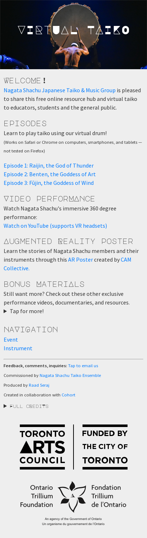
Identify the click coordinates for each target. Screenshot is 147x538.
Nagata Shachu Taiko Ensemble (70, 375)
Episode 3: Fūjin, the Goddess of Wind (49, 182)
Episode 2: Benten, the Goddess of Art (50, 174)
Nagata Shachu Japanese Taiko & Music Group (60, 90)
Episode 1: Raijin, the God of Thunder (49, 165)
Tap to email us (83, 365)
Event (11, 339)
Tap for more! (27, 311)
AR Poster (80, 259)
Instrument (18, 348)
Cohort (68, 394)
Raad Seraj (39, 385)
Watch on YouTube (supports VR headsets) (55, 225)
